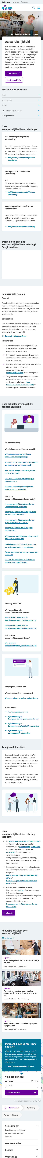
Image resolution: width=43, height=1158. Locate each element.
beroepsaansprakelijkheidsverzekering (24, 841)
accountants (24, 846)
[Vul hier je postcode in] (21, 1085)
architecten (35, 846)
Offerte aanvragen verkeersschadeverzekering (19, 732)
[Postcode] (21, 1081)
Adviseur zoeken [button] (13, 1092)
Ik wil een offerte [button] (14, 80)
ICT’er (21, 890)
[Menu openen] (38, 7)
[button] (6, 2)
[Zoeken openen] (33, 7)
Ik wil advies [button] (12, 73)
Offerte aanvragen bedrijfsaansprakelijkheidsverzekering (23, 717)
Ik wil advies (8, 913)
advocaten (10, 852)
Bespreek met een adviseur (15, 336)
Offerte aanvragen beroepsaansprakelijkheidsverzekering (23, 724)
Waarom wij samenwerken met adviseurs (21, 698)
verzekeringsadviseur (14, 372)
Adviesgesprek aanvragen (18, 712)
